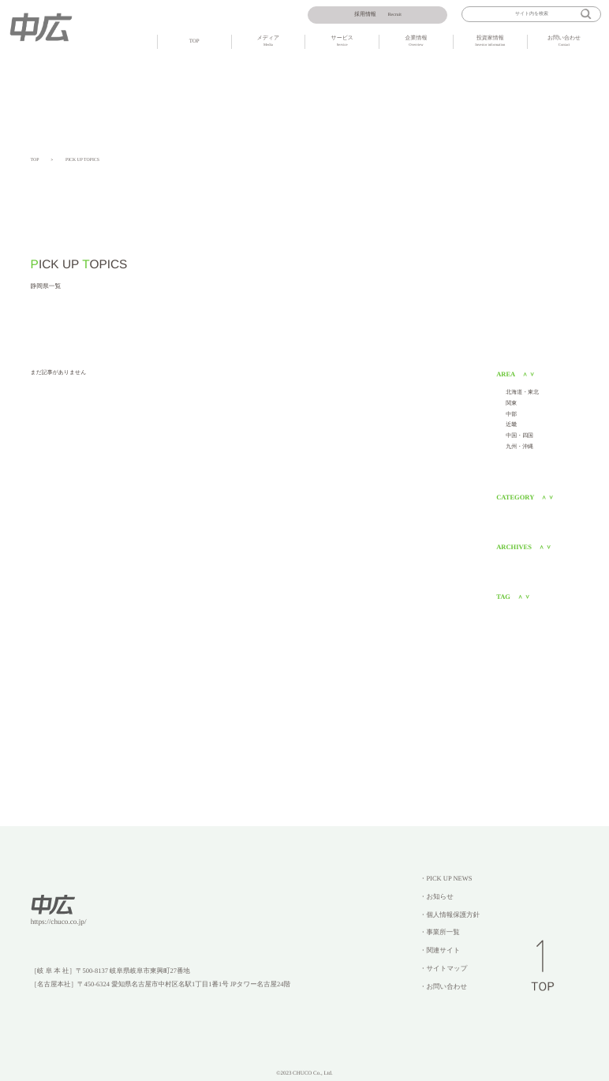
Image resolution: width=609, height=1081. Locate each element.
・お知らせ (437, 896)
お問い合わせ (564, 42)
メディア (268, 42)
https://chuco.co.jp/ (59, 922)
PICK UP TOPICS (82, 160)
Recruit (378, 14)
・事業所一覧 (440, 932)
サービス (342, 42)
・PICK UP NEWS (446, 878)
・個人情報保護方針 (450, 914)
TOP (194, 41)
